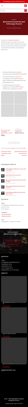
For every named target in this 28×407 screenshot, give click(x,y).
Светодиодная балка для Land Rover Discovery (15, 186)
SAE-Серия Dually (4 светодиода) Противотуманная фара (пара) (6, 132)
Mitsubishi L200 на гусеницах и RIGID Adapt (6, 153)
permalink (24, 148)
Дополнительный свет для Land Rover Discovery (21, 153)
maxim (19, 28)
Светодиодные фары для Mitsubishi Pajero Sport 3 (15, 193)
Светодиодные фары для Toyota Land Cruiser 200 (16, 169)
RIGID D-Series (19, 87)
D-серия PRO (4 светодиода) (18, 131)
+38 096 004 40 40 (6, 214)
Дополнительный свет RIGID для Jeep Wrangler (16, 180)
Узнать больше (6, 306)
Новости (14, 19)
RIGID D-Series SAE (21, 74)
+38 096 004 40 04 (6, 216)
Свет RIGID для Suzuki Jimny (13, 175)
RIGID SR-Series (19, 78)
